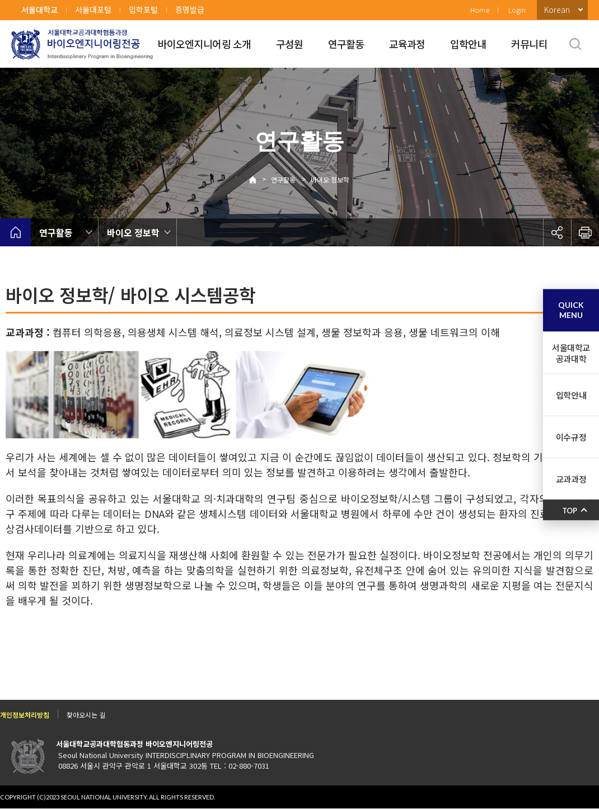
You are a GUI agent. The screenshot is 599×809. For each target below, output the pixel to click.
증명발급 (189, 9)
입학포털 (143, 9)
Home (479, 10)
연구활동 (346, 43)
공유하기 (557, 232)
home (15, 232)
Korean (557, 9)
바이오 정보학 (330, 179)
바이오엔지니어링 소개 (204, 43)
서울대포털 (93, 9)
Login (517, 10)
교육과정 (407, 43)
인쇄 (585, 232)
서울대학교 (39, 9)
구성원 (289, 43)
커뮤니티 (529, 43)
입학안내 (468, 43)
